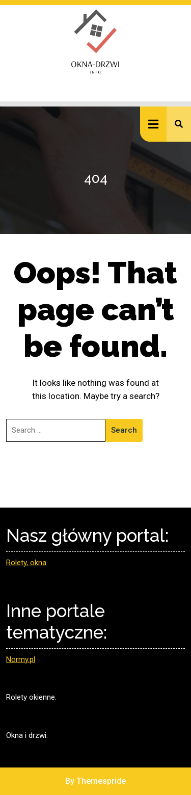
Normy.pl (20, 659)
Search (124, 430)
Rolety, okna (26, 562)
